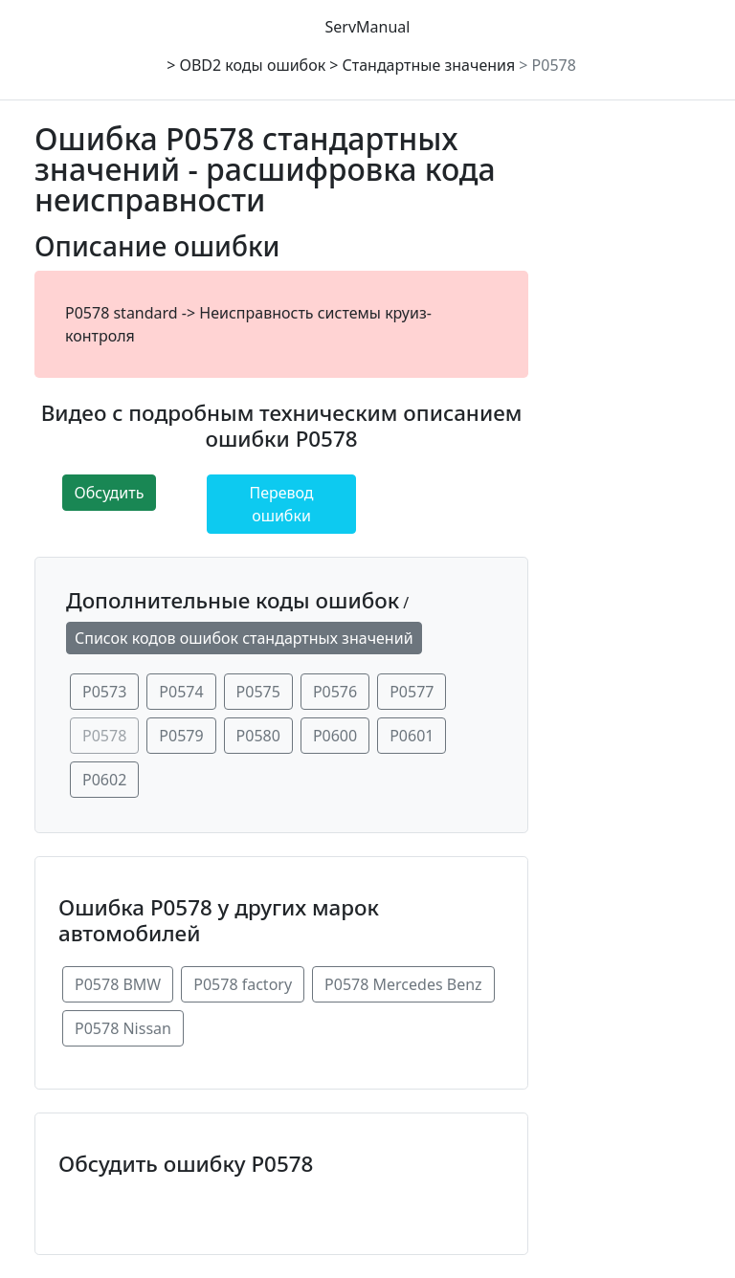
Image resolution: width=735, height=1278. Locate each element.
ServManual (368, 26)
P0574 (181, 691)
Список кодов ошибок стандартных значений (244, 638)
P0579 (181, 735)
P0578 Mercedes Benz (403, 984)
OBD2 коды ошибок (252, 65)
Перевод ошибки (281, 504)
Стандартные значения (429, 65)
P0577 (412, 691)
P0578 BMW (118, 984)
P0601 (412, 735)
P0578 (554, 65)
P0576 (335, 691)
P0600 (335, 735)
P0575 (258, 691)
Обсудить (110, 492)
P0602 (104, 779)
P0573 (104, 691)
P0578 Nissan (123, 1028)
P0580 (258, 735)
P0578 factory (242, 984)
